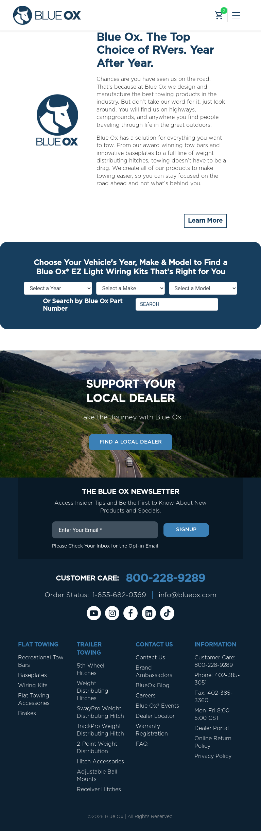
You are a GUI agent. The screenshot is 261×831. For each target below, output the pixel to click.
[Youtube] (94, 613)
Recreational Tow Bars (41, 661)
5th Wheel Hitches (90, 669)
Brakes (27, 713)
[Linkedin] (149, 613)
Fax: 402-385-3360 (213, 696)
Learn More (205, 221)
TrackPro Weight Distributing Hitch (100, 730)
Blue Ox (114, 816)
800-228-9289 (165, 578)
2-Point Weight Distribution (97, 747)
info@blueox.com (187, 595)
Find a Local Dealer (131, 442)
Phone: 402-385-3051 (217, 679)
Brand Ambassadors (154, 671)
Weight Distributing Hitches (92, 691)
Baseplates (32, 675)
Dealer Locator (155, 716)
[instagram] (112, 613)
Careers (146, 695)
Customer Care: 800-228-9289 (215, 661)
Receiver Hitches (99, 789)
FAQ (142, 744)
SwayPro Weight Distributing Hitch (100, 712)
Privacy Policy (212, 756)
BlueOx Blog (153, 685)
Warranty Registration (152, 730)
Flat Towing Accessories (34, 699)
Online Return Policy (212, 742)
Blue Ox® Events (157, 706)
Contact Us (150, 657)
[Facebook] (130, 613)
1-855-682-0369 (119, 595)
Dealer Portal (211, 728)
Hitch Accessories (100, 761)
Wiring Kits (33, 685)
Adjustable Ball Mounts (97, 775)
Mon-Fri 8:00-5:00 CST (213, 714)
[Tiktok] (167, 613)
